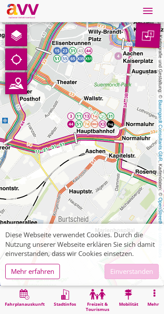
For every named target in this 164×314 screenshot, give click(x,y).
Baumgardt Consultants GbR (160, 130)
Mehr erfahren (32, 271)
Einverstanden (131, 271)
